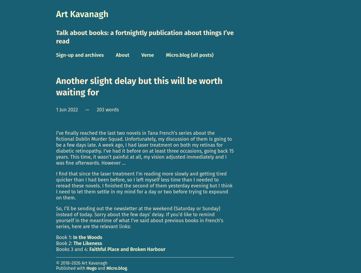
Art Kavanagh (82, 14)
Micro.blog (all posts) (190, 55)
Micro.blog (116, 268)
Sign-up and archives (80, 55)
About (122, 55)
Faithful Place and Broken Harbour (127, 249)
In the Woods (87, 237)
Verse (148, 55)
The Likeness (87, 243)
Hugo (91, 268)
